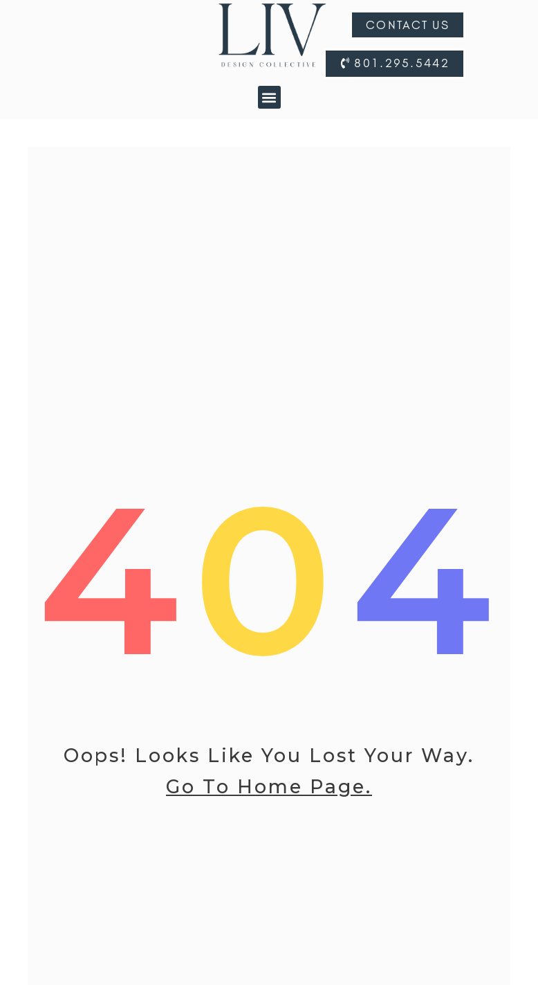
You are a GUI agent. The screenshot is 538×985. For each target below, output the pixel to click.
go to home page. (269, 793)
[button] (269, 97)
